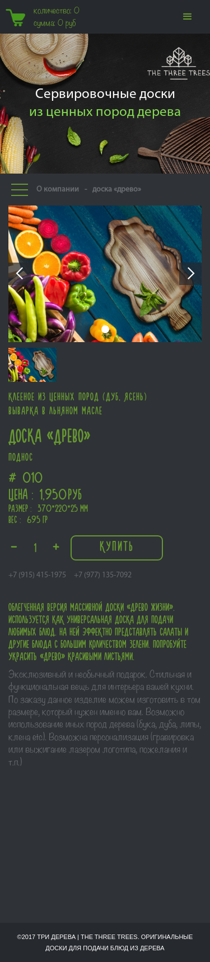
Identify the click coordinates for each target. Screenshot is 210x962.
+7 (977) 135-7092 (103, 575)
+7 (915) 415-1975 (37, 575)
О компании (57, 189)
